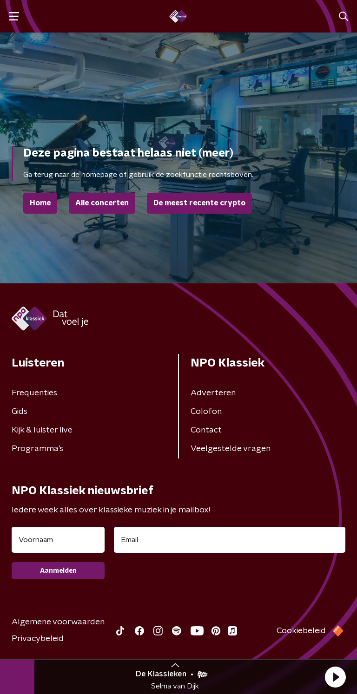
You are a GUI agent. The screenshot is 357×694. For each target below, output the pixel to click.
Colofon (206, 411)
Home (40, 203)
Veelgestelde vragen (231, 449)
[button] (335, 677)
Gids (19, 411)
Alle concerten (102, 203)
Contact (206, 430)
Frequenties (34, 393)
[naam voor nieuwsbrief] (58, 540)
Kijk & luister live (42, 430)
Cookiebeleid (301, 631)
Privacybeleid (38, 639)
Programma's (37, 449)
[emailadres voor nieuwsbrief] (229, 540)
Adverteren (213, 393)
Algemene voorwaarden (58, 622)
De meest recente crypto (199, 203)
